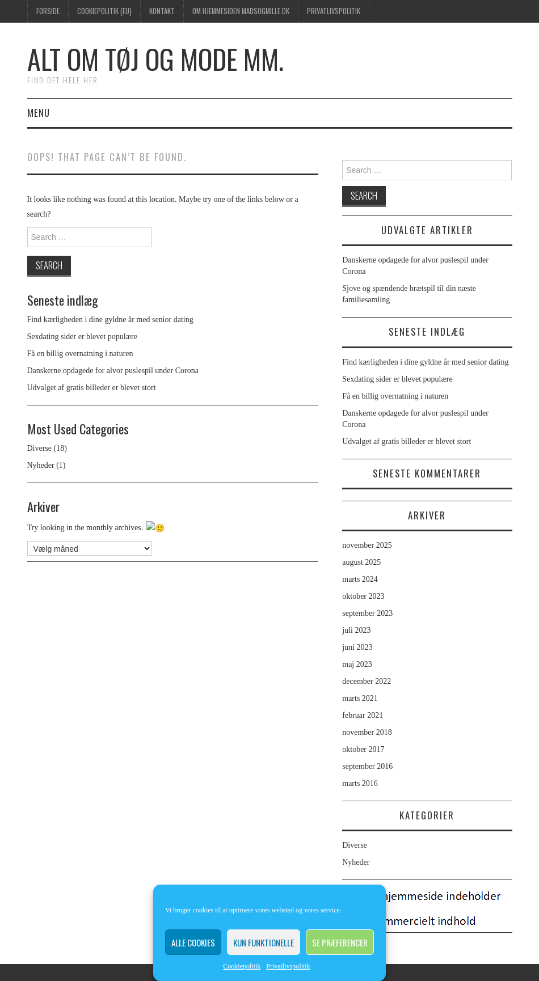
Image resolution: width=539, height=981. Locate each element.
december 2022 (366, 681)
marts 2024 (360, 579)
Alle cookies (193, 942)
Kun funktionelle (263, 942)
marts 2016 (360, 783)
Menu (38, 112)
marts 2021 (360, 698)
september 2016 (367, 766)
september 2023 (367, 613)
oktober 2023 (363, 596)
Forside (48, 11)
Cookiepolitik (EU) (104, 11)
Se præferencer (340, 942)
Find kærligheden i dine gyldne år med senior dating (110, 319)
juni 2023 (357, 647)
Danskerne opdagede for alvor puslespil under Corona (113, 370)
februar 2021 (362, 715)
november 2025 (366, 545)
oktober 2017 (363, 749)
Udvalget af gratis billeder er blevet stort (91, 387)
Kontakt (162, 11)
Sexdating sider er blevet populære (82, 336)
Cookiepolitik (241, 966)
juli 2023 (356, 630)
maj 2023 (357, 664)
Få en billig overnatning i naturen (80, 353)
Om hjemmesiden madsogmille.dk (240, 11)
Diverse (39, 448)
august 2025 (361, 562)
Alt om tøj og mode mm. (155, 59)
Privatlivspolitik (288, 966)
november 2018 (366, 732)
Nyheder (40, 465)
